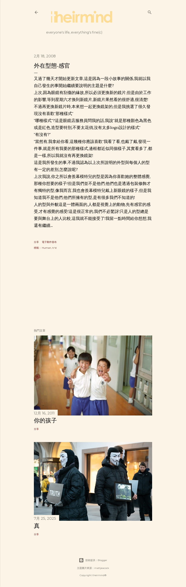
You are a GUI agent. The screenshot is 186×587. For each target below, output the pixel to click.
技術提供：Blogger (93, 560)
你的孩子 (45, 420)
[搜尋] (149, 11)
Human (46, 247)
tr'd (54, 247)
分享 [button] (36, 242)
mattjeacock (101, 568)
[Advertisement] (93, 289)
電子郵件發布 (49, 242)
